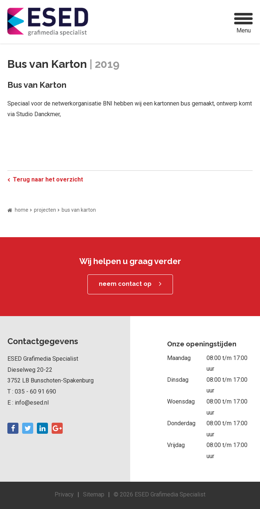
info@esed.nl (32, 402)
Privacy (64, 494)
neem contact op (125, 283)
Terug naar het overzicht (48, 179)
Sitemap (93, 494)
